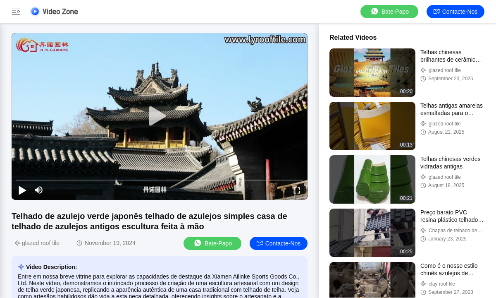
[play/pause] (22, 190)
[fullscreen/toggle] (297, 190)
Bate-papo (389, 11)
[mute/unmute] (39, 190)
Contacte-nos (456, 11)
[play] (159, 116)
